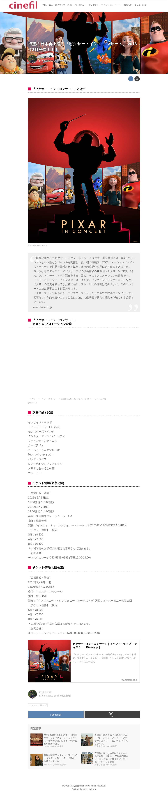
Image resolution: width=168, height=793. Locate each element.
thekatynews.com (37, 245)
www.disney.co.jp (42, 307)
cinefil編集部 (64, 60)
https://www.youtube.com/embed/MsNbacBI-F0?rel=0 (84, 364)
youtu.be (32, 402)
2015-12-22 (45, 57)
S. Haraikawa (46, 60)
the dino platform (88, 789)
